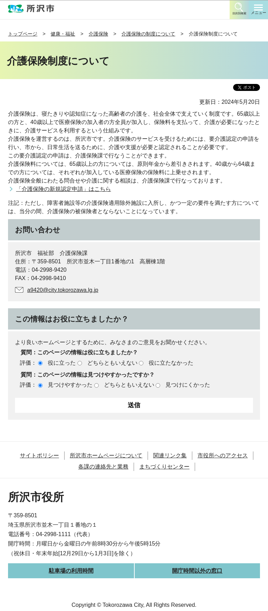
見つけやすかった (70, 385)
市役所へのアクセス (223, 455)
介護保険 (98, 34)
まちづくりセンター (164, 467)
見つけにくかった (187, 385)
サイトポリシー (39, 455)
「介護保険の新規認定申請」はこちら (63, 189)
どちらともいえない (112, 363)
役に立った (62, 363)
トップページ (22, 34)
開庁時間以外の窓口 (197, 571)
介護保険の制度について (148, 34)
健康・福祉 (63, 34)
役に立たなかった (171, 363)
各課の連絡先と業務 (103, 467)
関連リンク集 (170, 455)
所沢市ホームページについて (106, 455)
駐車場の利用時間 (71, 571)
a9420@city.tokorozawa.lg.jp (62, 290)
